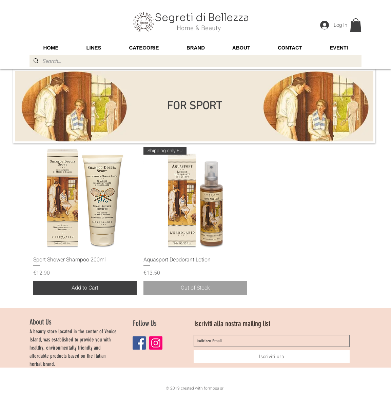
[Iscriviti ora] (272, 356)
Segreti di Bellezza (202, 17)
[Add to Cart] (85, 288)
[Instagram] (155, 343)
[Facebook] (139, 343)
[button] (355, 25)
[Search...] (194, 61)
